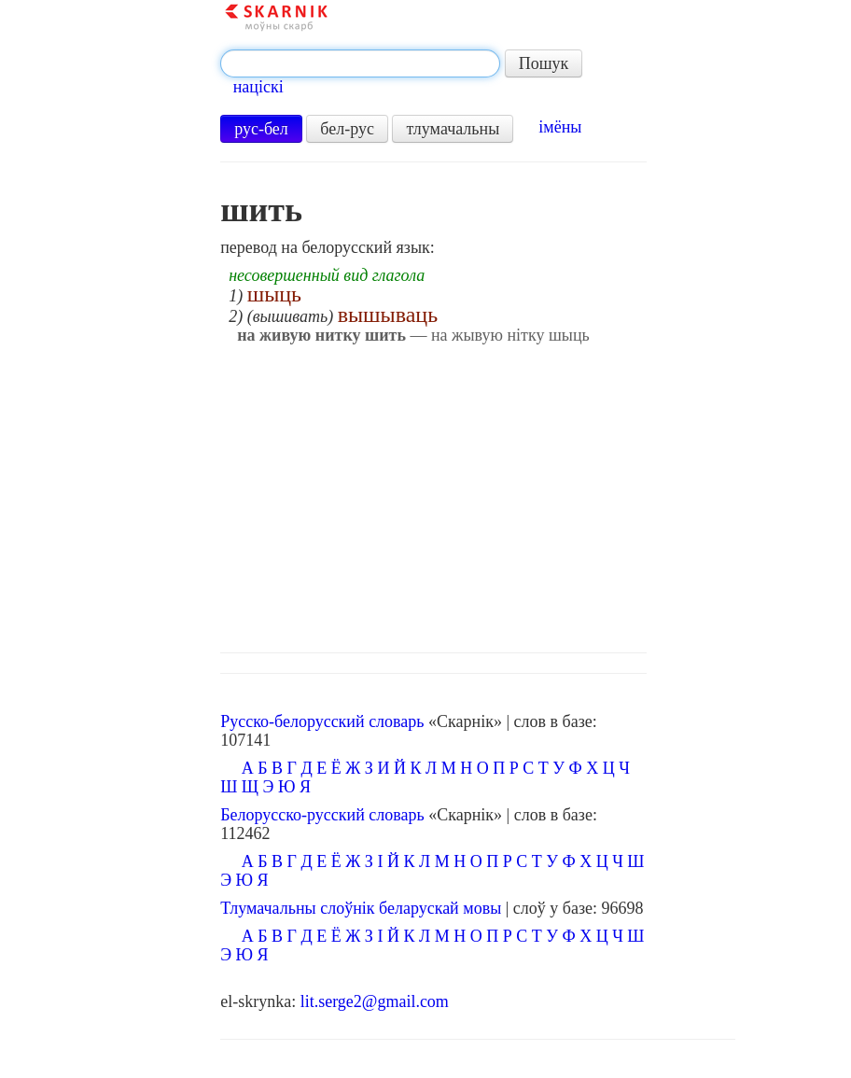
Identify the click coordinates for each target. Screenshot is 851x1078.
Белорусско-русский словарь (322, 814)
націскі (258, 86)
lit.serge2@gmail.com (374, 1001)
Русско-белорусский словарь (322, 721)
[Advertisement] (477, 493)
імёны (559, 127)
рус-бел (261, 128)
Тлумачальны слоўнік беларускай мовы (360, 908)
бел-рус (347, 128)
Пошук (544, 63)
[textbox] (360, 63)
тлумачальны (452, 128)
